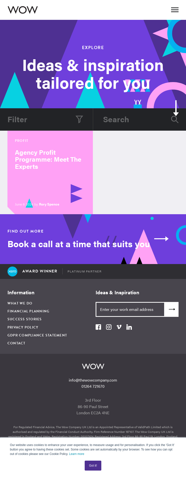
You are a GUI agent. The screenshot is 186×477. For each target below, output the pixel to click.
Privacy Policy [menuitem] (22, 327)
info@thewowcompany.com (93, 380)
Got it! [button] (93, 465)
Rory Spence (49, 204)
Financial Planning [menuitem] (28, 311)
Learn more (76, 454)
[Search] (136, 119)
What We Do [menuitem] (20, 303)
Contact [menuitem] (16, 343)
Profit (22, 140)
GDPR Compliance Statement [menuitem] (37, 335)
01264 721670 (93, 386)
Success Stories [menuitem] (24, 319)
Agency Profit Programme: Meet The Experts (48, 159)
